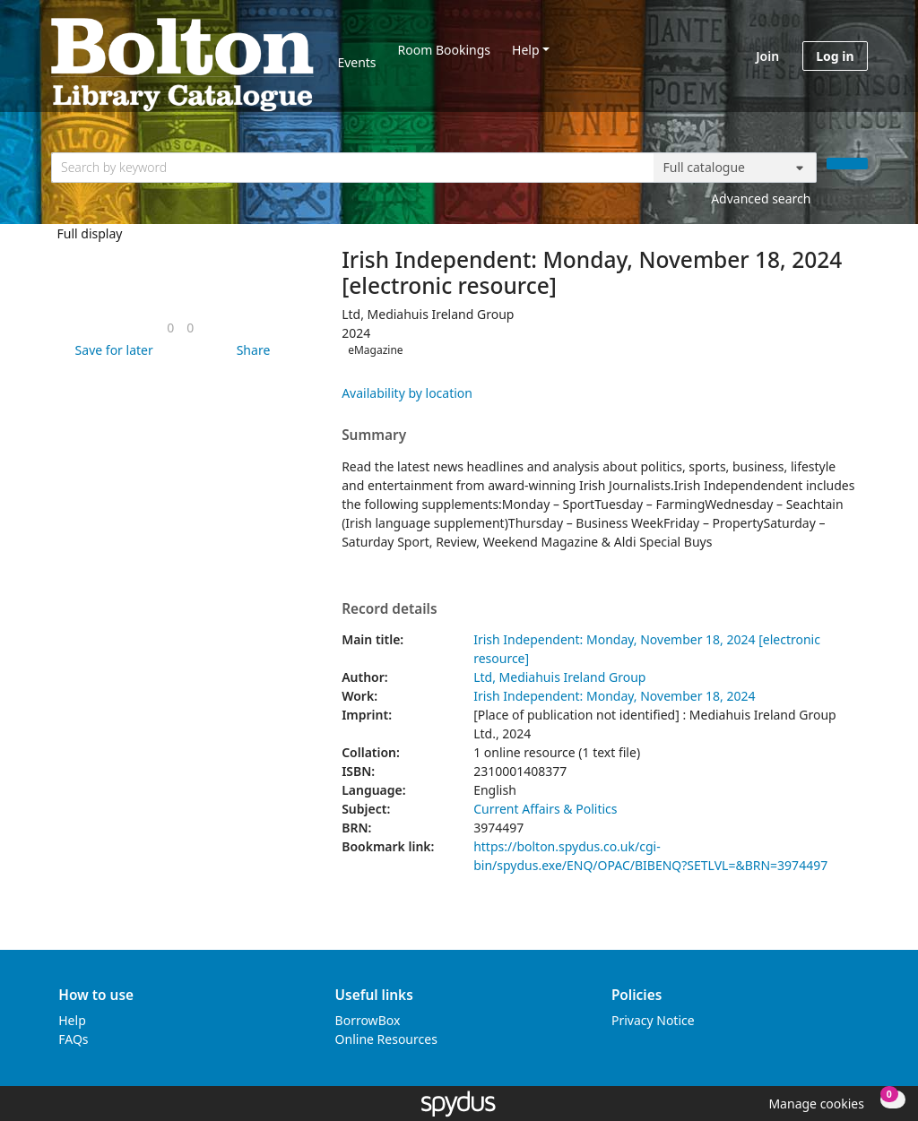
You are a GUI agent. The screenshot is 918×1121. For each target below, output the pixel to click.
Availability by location (407, 392)
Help (526, 49)
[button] (111, 350)
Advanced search (760, 198)
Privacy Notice (653, 1020)
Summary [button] (374, 435)
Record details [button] (389, 609)
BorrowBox (368, 1020)
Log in (834, 56)
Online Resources (386, 1039)
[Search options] (735, 167)
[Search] (847, 163)
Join (767, 56)
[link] (170, 327)
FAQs (73, 1039)
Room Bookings (444, 49)
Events (356, 62)
